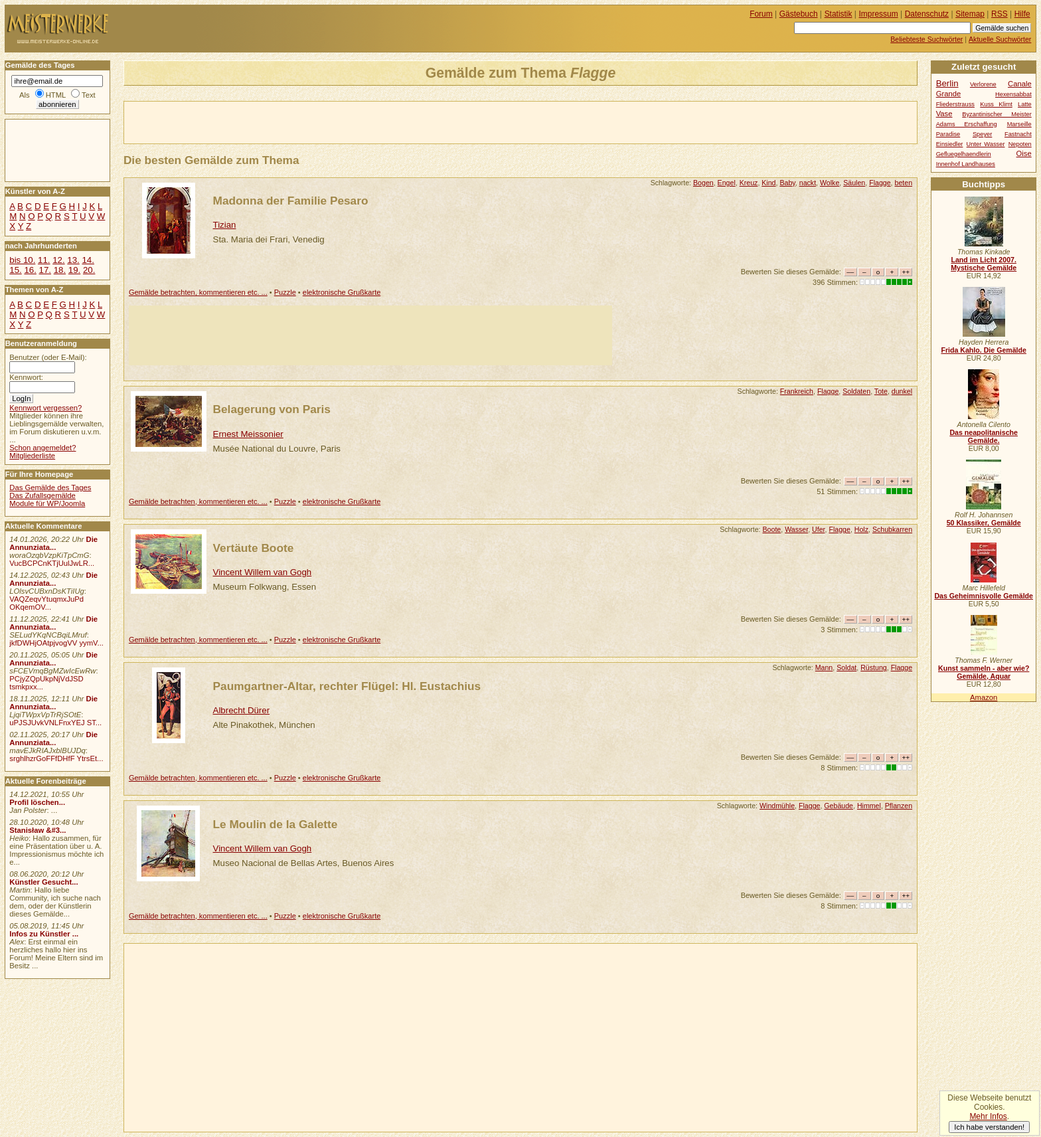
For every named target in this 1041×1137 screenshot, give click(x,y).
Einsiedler (949, 144)
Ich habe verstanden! (989, 1127)
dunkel (902, 391)
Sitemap (970, 14)
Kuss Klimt (996, 104)
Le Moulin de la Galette (275, 824)
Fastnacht (1018, 134)
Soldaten (856, 391)
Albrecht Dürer (241, 710)
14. (88, 260)
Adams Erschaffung (966, 124)
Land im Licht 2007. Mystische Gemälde (983, 264)
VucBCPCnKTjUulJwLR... (51, 563)
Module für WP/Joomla (47, 503)
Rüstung (873, 667)
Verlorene (983, 84)
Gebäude (838, 806)
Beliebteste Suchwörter (926, 39)
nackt (807, 183)
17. (45, 270)
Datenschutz (927, 14)
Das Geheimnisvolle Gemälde (983, 596)
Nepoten (1020, 144)
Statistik (838, 14)
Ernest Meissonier (248, 434)
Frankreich (796, 391)
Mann (824, 667)
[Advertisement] (279, 121)
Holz (861, 529)
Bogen (703, 183)
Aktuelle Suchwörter (1000, 39)
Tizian (224, 225)
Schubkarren (892, 529)
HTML (56, 95)
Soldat (846, 667)
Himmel (869, 806)
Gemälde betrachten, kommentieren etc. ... (198, 292)
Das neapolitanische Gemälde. (983, 436)
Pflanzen (898, 806)
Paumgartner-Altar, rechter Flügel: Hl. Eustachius (347, 686)
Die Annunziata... (53, 543)
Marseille (1019, 124)
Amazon (983, 697)
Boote (772, 529)
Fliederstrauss (955, 104)
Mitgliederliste (32, 456)
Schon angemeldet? (42, 448)
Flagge (879, 183)
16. (30, 270)
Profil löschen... (37, 802)
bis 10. (22, 260)
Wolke (829, 183)
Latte (1025, 104)
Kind (768, 183)
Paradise (948, 134)
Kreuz (749, 183)
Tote (881, 391)
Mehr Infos (987, 1116)
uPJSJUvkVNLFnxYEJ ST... (55, 723)
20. (89, 270)
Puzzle (285, 292)
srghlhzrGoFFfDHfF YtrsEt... (56, 758)
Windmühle (777, 806)
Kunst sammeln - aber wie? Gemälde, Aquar (983, 672)
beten (904, 183)
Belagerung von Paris (272, 409)
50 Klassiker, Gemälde (984, 523)
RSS (999, 14)
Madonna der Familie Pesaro (290, 200)
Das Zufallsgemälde (42, 495)
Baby (787, 183)
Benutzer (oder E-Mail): (47, 357)
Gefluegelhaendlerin (963, 154)
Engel (727, 183)
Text (89, 95)
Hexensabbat (1013, 94)
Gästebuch (798, 14)
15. (15, 270)
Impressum (878, 14)
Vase (944, 114)
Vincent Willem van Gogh (262, 572)
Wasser (796, 529)
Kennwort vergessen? (45, 408)
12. (58, 260)
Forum (761, 14)
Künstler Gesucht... (43, 882)
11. (44, 260)
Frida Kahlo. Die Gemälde (983, 350)
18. (60, 270)
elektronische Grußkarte (342, 292)
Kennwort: (26, 377)
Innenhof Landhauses (965, 164)
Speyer (982, 134)
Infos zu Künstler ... (43, 934)
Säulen (854, 183)
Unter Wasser (986, 144)
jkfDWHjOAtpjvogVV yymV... (56, 643)
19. (74, 270)
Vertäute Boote (253, 548)
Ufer (818, 529)
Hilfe (1022, 14)
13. (73, 260)
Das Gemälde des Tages (50, 487)
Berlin (947, 83)
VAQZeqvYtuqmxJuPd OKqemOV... (46, 603)
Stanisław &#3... (37, 830)
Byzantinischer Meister (996, 114)
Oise (1024, 153)
